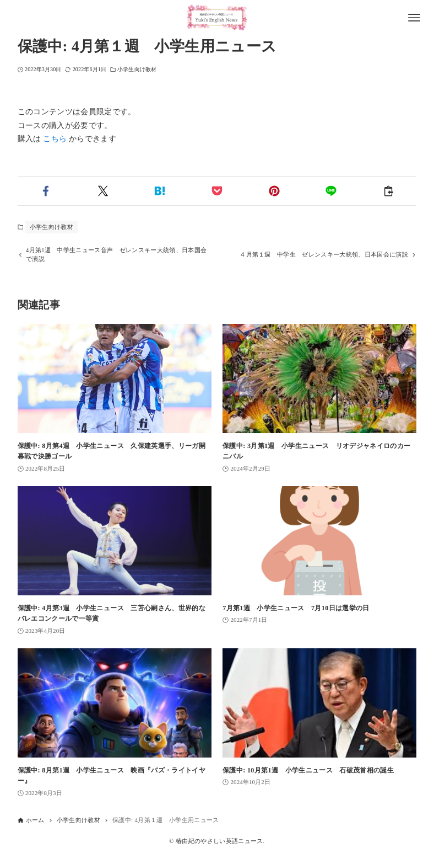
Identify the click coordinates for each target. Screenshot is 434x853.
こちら (55, 139)
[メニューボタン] (414, 18)
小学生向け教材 (136, 69)
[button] (46, 191)
